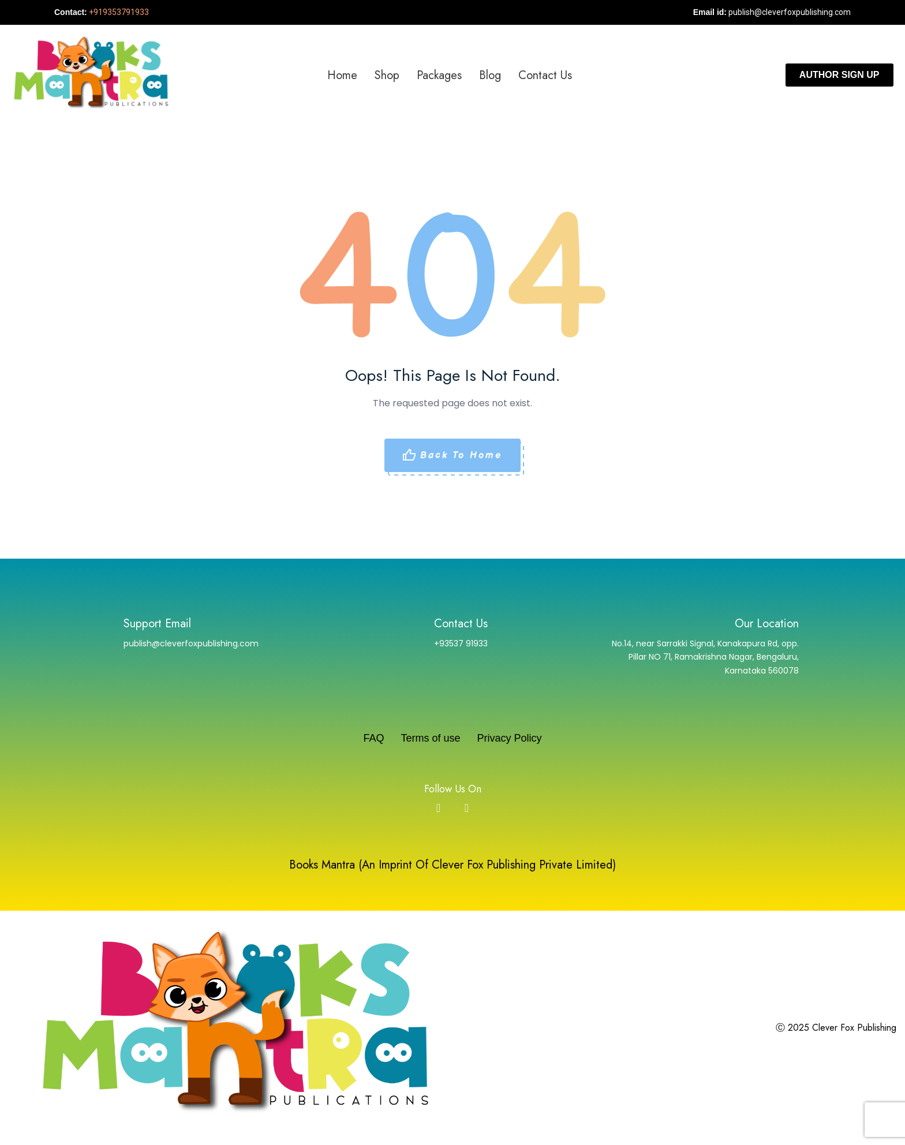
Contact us (545, 75)
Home (342, 75)
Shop (387, 75)
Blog (490, 75)
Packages (439, 75)
